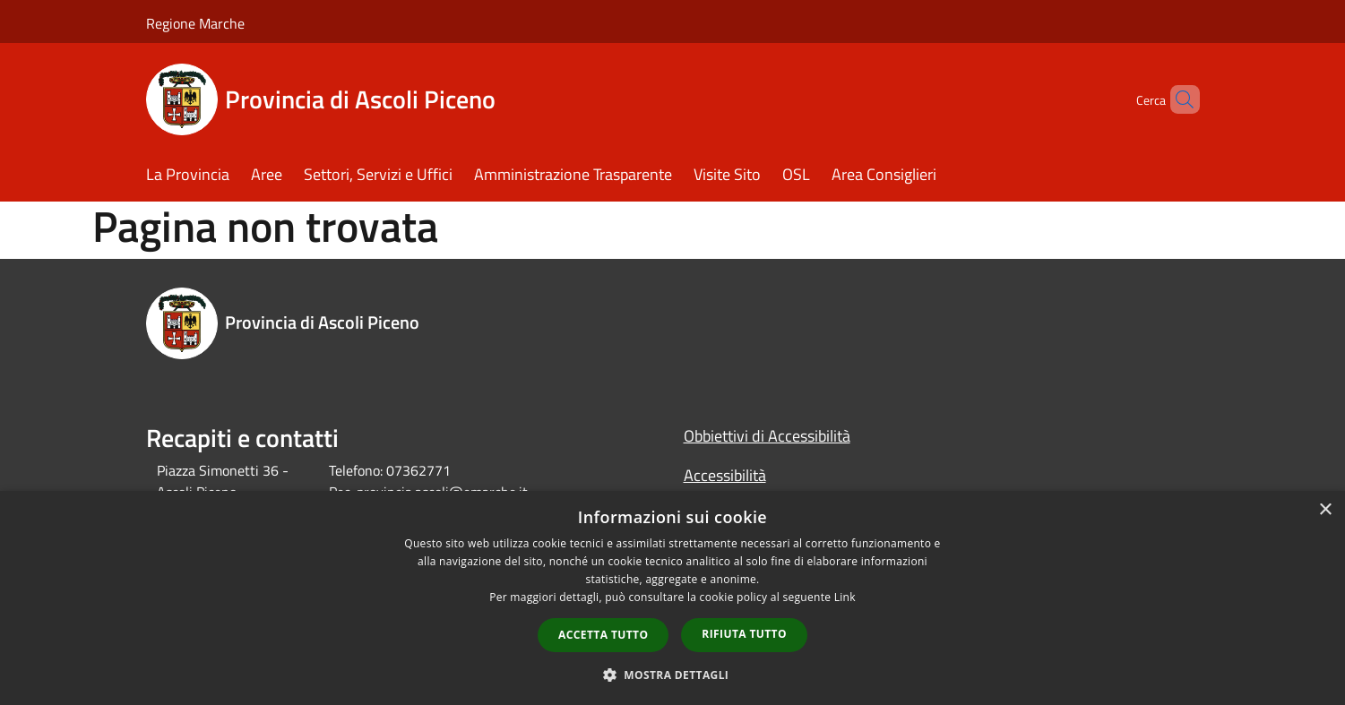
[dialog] (672, 598)
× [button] (1325, 510)
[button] (672, 675)
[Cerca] (1178, 99)
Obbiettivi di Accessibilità (767, 436)
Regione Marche (195, 23)
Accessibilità (725, 475)
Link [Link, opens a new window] (845, 597)
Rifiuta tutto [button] (744, 633)
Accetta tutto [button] (603, 634)
